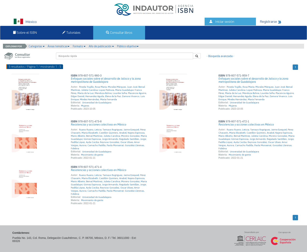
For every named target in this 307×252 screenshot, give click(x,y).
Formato (79, 46)
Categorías (37, 46)
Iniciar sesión (224, 22)
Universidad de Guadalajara (96, 102)
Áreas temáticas (59, 46)
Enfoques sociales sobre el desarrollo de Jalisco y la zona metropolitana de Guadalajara (106, 80)
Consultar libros (119, 33)
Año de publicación (101, 46)
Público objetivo (128, 46)
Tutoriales (71, 33)
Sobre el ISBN (25, 33)
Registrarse (268, 22)
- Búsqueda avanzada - (220, 56)
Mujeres (85, 105)
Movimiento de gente (92, 154)
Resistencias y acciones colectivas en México (98, 124)
